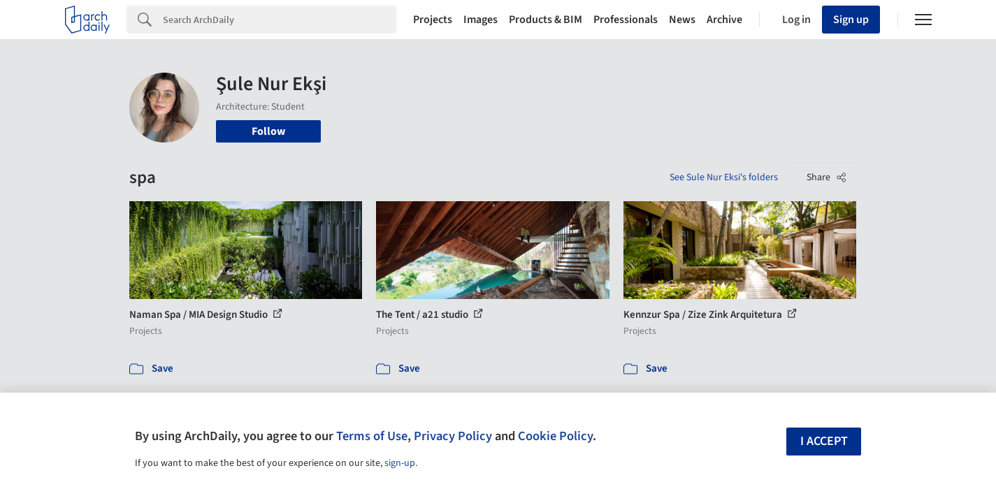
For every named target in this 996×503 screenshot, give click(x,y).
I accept (824, 441)
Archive (724, 19)
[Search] (279, 20)
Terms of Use (371, 436)
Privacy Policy (453, 436)
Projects (432, 19)
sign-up (399, 463)
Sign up (851, 19)
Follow (268, 131)
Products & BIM (545, 19)
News (682, 19)
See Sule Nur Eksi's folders (724, 177)
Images (480, 19)
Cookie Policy (555, 436)
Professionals (625, 19)
